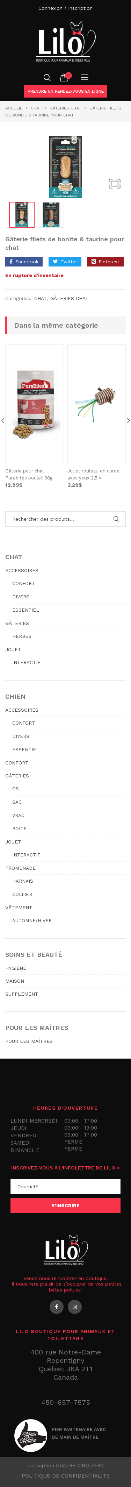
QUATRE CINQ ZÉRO (80, 1465)
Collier (22, 894)
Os (15, 788)
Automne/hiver (32, 920)
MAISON (14, 980)
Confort (23, 583)
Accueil (13, 108)
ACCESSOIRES (21, 570)
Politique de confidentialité (66, 1475)
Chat (36, 108)
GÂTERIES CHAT (65, 108)
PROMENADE (20, 867)
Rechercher (116, 518)
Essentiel (25, 609)
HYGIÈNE (15, 967)
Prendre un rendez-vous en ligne (66, 91)
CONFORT (17, 762)
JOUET (13, 649)
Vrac (18, 815)
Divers (20, 596)
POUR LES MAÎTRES (29, 1041)
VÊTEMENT (18, 907)
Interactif (26, 662)
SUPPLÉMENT (21, 993)
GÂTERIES (17, 623)
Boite (19, 828)
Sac (17, 801)
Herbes (21, 636)
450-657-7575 (65, 1402)
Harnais (22, 880)
